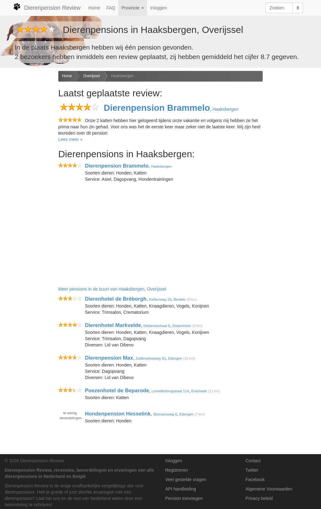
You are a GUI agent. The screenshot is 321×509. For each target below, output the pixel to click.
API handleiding (180, 488)
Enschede (199, 391)
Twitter (251, 470)
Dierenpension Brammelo (157, 108)
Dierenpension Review (47, 7)
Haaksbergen (122, 76)
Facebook (255, 479)
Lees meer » (70, 139)
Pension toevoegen (184, 498)
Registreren (176, 470)
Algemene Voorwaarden (268, 488)
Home (94, 7)
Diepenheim (181, 326)
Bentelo (180, 299)
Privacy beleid (259, 498)
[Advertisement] (27, 170)
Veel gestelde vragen (185, 479)
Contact (252, 460)
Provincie (132, 7)
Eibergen (175, 358)
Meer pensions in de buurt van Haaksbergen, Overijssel (112, 289)
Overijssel (91, 76)
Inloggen (158, 7)
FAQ (110, 7)
